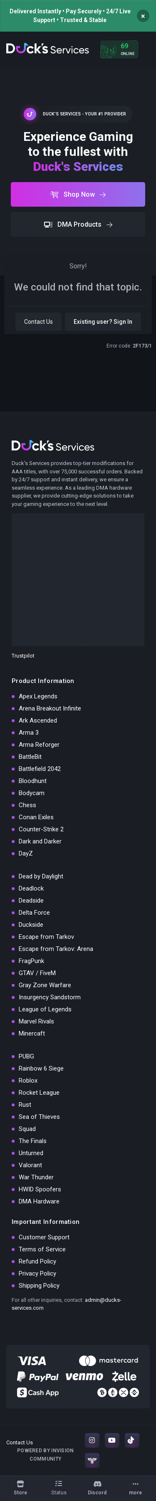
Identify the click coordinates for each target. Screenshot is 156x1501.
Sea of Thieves (39, 1117)
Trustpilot (23, 656)
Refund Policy (37, 1261)
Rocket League (39, 1092)
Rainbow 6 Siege (41, 1068)
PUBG (26, 1056)
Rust (25, 1104)
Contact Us (38, 321)
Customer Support (44, 1237)
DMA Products (78, 224)
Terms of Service (42, 1249)
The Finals (33, 1141)
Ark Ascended (38, 720)
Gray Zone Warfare (45, 985)
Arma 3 (29, 732)
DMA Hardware (39, 1201)
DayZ (26, 853)
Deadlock (31, 888)
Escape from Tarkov (46, 937)
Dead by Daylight (41, 876)
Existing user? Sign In (103, 321)
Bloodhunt (33, 781)
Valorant (30, 1165)
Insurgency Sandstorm (50, 997)
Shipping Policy (39, 1285)
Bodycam (32, 793)
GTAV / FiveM (37, 973)
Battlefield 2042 (40, 769)
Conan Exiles (36, 817)
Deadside (31, 900)
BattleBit (30, 757)
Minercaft (32, 1033)
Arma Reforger (39, 744)
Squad (27, 1129)
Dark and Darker (40, 841)
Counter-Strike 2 (41, 829)
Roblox (28, 1080)
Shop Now (78, 194)
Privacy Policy (37, 1273)
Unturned (31, 1153)
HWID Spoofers (40, 1189)
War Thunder (36, 1177)
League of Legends (45, 1009)
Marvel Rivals (36, 1021)
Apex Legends (38, 696)
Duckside (31, 924)
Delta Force (34, 912)
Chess (27, 805)
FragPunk (31, 961)
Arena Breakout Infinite (50, 708)
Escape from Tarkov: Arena (56, 949)
